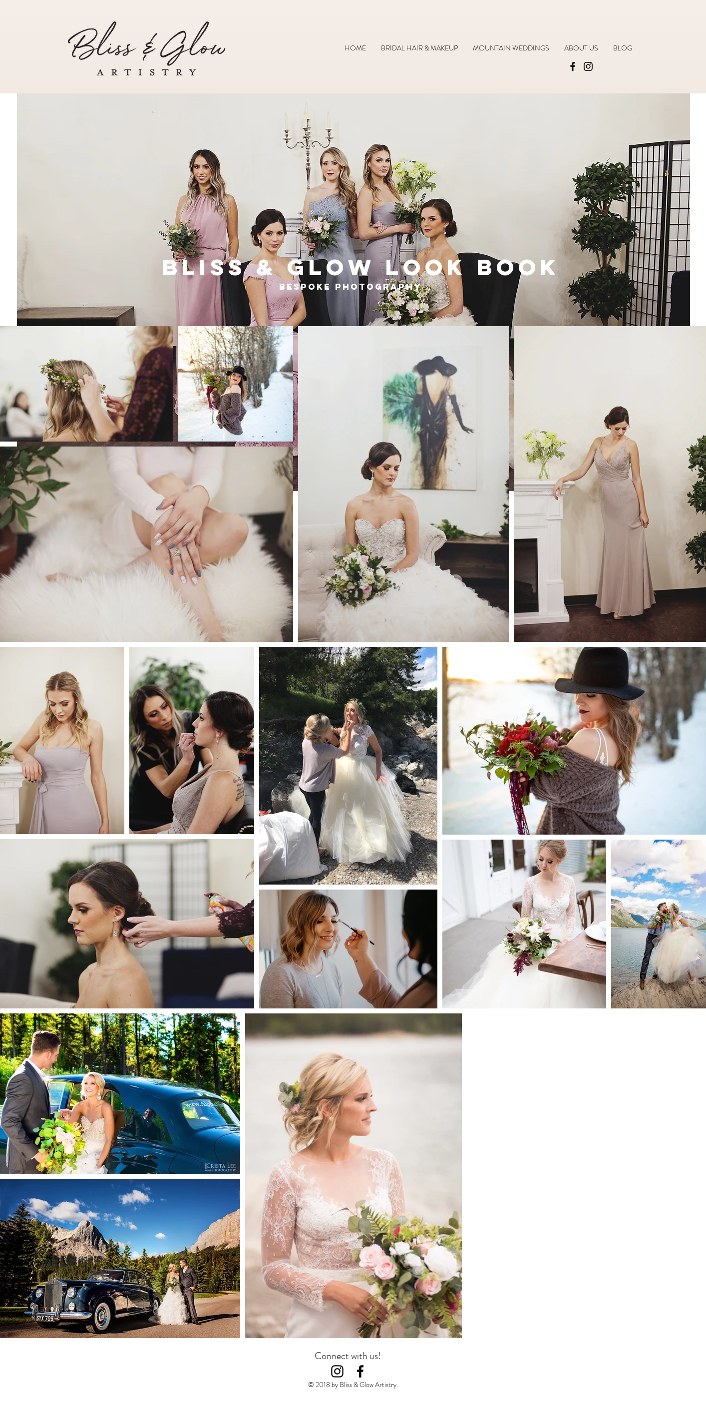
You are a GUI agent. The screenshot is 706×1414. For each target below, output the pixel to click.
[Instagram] (588, 66)
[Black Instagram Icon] (337, 1371)
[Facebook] (573, 66)
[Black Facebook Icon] (360, 1371)
